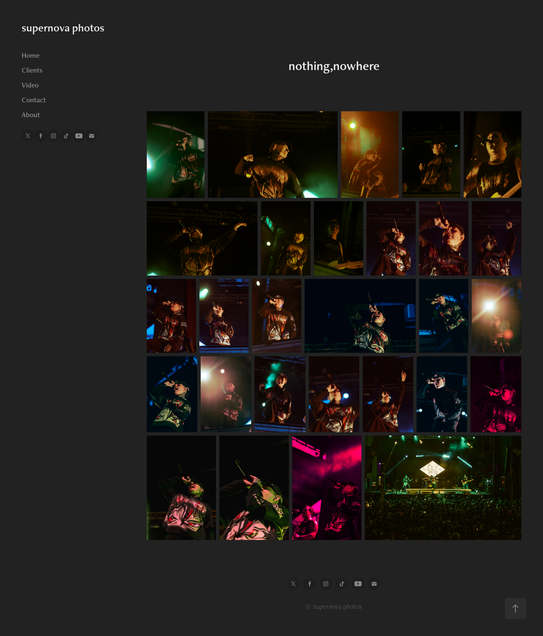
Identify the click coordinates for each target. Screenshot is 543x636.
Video (30, 85)
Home (30, 55)
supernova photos (63, 27)
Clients (32, 70)
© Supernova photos (333, 606)
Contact (34, 99)
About (31, 114)
